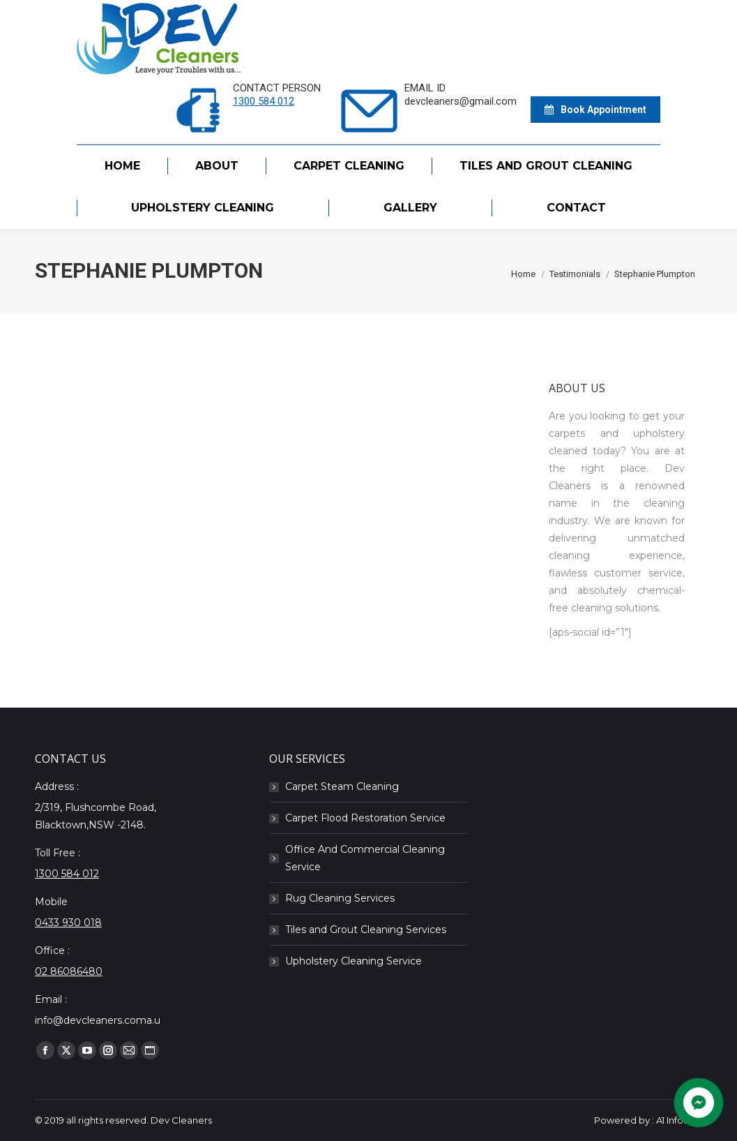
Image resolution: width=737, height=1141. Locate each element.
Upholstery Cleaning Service (353, 961)
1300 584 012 (263, 101)
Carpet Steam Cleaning (342, 786)
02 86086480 (68, 971)
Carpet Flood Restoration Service (365, 818)
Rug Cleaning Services (340, 898)
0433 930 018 (68, 922)
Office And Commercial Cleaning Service (365, 858)
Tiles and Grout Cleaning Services (365, 929)
